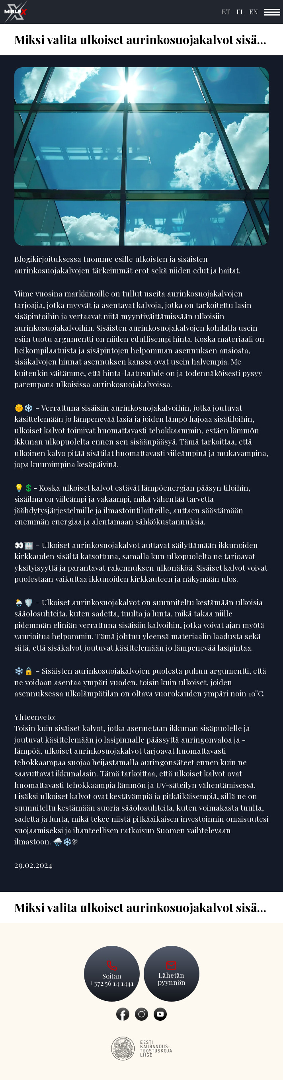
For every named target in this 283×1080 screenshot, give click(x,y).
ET (226, 11)
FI (239, 11)
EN (253, 11)
